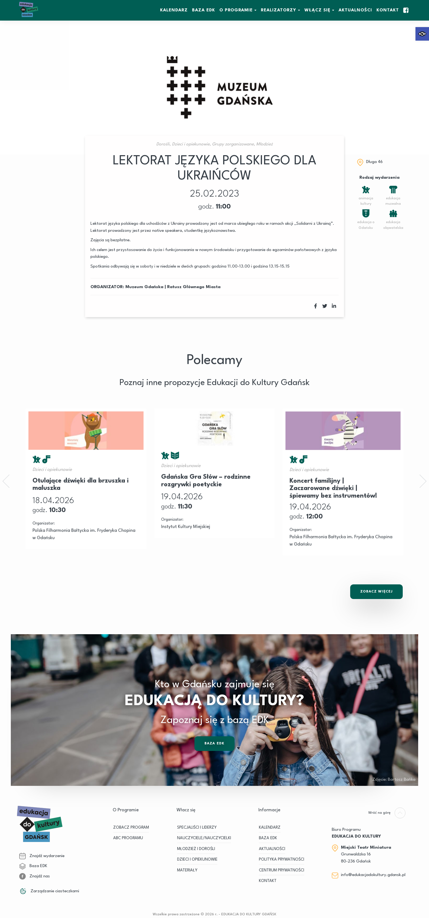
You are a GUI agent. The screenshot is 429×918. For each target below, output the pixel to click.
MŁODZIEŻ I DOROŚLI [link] (196, 849)
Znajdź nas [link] (34, 876)
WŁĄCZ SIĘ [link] (317, 10)
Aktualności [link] (355, 10)
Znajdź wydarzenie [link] (41, 856)
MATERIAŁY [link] (187, 870)
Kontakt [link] (387, 10)
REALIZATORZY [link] (278, 10)
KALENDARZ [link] (174, 10)
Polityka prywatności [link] (281, 860)
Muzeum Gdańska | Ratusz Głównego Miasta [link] (172, 287)
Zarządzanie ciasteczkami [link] (49, 891)
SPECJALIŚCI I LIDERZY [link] (197, 828)
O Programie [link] (236, 10)
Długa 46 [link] (374, 162)
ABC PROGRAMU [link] (128, 838)
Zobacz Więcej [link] (376, 591)
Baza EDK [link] (214, 763)
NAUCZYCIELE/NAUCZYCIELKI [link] (204, 838)
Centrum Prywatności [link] (281, 870)
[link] (422, 34)
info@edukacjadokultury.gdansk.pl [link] (373, 875)
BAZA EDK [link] (203, 10)
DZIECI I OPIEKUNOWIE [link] (197, 860)
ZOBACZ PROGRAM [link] (131, 828)
